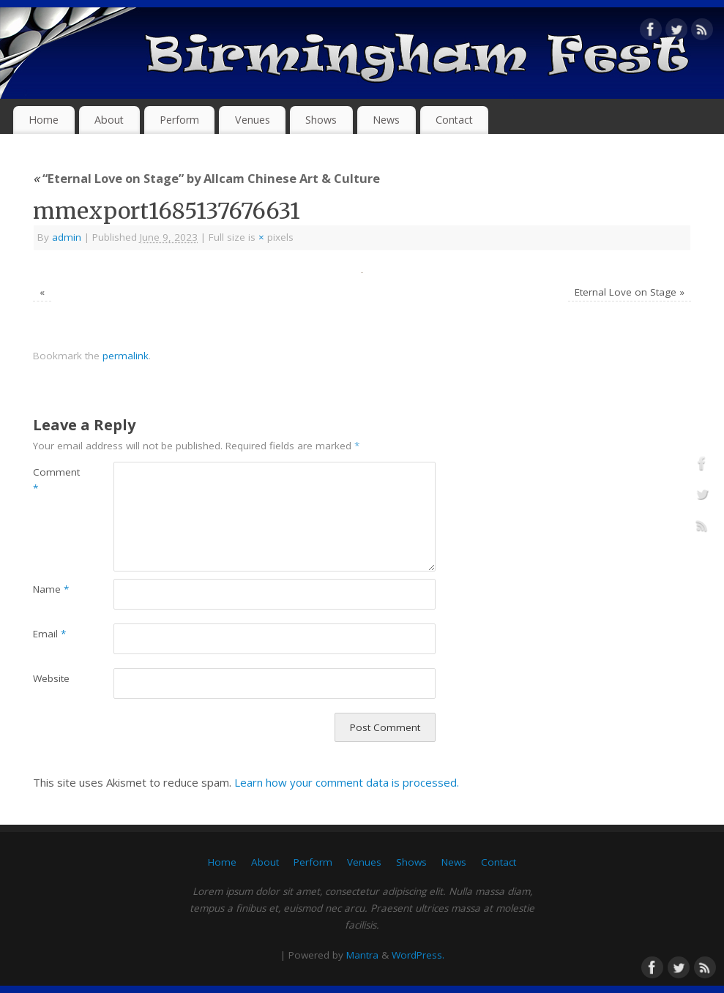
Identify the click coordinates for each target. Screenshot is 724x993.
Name (51, 589)
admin (66, 237)
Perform (179, 120)
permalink (125, 355)
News (386, 120)
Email (49, 633)
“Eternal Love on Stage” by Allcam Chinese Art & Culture (206, 178)
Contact (454, 120)
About (109, 120)
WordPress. (418, 955)
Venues (252, 120)
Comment (53, 480)
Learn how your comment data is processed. (346, 782)
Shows (321, 120)
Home (44, 120)
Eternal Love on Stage (625, 292)
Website (51, 678)
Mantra (362, 955)
